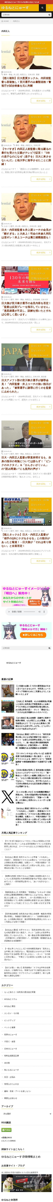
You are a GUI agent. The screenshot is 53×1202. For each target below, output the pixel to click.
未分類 (7, 1063)
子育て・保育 (9, 1042)
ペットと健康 (9, 1027)
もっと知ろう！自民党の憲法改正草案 (19, 992)
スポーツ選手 (9, 226)
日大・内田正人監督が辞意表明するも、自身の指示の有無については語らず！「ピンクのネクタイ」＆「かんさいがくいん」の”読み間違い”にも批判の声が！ (26, 463)
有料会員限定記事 (11, 1056)
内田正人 (23, 74)
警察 (37, 74)
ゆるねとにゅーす (13, 663)
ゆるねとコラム (10, 999)
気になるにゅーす (41, 53)
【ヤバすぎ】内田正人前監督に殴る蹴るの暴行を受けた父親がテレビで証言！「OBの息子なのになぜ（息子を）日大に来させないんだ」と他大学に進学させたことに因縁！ (26, 157)
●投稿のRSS (6, 1138)
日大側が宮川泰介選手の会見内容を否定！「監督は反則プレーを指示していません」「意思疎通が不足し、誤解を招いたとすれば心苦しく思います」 (26, 309)
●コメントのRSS (8, 1141)
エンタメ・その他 (41, 117)
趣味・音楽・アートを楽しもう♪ (17, 1091)
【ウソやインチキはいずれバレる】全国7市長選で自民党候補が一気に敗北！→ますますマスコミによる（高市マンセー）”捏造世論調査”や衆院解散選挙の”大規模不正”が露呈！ (33, 758)
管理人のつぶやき (11, 1084)
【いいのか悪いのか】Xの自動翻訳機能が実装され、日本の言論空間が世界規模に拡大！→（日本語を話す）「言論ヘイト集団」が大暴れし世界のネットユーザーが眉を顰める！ (33, 797)
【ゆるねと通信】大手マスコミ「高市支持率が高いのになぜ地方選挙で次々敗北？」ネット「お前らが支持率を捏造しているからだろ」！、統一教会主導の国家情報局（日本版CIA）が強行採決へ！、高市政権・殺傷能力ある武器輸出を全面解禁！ (27, 935)
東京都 (43, 376)
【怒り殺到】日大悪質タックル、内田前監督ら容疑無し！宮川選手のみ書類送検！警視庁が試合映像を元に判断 (26, 82)
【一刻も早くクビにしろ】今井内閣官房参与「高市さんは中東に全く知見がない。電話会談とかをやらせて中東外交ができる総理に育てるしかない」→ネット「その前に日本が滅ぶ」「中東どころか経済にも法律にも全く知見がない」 (27, 954)
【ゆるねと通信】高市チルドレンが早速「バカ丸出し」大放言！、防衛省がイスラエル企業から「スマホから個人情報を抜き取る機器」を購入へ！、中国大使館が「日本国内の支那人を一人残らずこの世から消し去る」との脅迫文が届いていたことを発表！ (33, 816)
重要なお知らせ (10, 1098)
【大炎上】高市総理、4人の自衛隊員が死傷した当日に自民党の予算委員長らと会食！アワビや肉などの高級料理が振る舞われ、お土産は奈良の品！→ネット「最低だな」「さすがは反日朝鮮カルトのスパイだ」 (33, 706)
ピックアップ (39, 44)
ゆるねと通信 (9, 1006)
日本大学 (31, 74)
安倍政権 (36, 299)
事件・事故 (8, 74)
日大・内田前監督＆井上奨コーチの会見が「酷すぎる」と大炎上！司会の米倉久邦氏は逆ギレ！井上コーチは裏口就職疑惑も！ (26, 233)
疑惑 (39, 226)
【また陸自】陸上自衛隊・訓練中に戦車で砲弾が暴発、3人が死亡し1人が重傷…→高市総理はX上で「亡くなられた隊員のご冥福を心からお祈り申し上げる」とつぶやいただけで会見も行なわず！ (33, 723)
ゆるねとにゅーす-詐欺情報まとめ (20, 1156)
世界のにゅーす (10, 1035)
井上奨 (16, 74)
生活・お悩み (9, 1077)
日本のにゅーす (40, 48)
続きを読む (41, 101)
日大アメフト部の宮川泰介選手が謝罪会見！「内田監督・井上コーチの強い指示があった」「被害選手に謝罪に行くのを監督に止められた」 (26, 386)
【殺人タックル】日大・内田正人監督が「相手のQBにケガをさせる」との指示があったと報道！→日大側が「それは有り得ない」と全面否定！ (26, 540)
